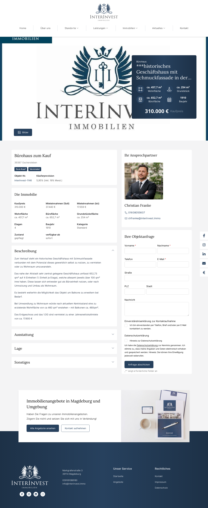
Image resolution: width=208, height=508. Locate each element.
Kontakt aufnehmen (75, 428)
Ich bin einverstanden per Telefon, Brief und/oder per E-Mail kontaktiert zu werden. (158, 327)
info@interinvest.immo (74, 483)
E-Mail (161, 259)
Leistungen (101, 28)
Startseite (118, 476)
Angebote (118, 482)
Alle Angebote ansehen (42, 428)
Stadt (149, 286)
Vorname (130, 245)
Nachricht (130, 299)
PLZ (127, 286)
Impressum (160, 482)
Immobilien (130, 28)
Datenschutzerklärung (147, 345)
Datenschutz (161, 487)
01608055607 (136, 212)
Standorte (71, 28)
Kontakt (185, 28)
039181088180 (69, 480)
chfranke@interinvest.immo (144, 218)
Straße (128, 272)
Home (22, 28)
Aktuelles (159, 28)
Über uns (45, 28)
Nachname (164, 245)
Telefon (129, 259)
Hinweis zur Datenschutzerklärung (146, 340)
